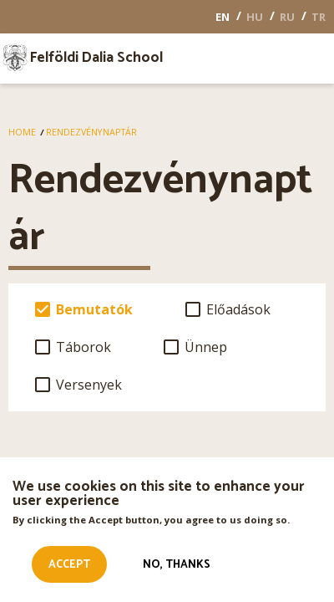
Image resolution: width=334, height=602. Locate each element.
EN (222, 16)
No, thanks (176, 567)
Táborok (83, 347)
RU (287, 16)
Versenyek (89, 384)
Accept (69, 567)
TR (318, 16)
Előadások (238, 309)
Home (22, 132)
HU (254, 16)
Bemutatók (94, 309)
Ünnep (206, 347)
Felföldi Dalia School (96, 58)
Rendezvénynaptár (91, 132)
